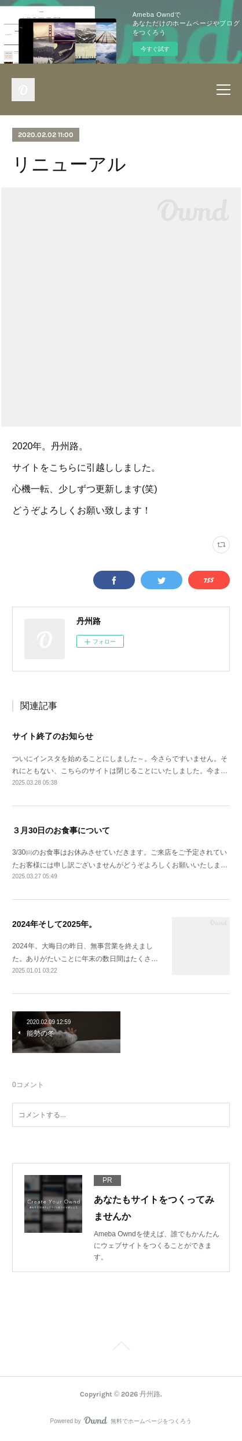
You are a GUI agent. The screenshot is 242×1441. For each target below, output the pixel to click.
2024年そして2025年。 (54, 924)
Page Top (121, 1348)
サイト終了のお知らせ (52, 736)
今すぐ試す (155, 49)
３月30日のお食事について (61, 830)
